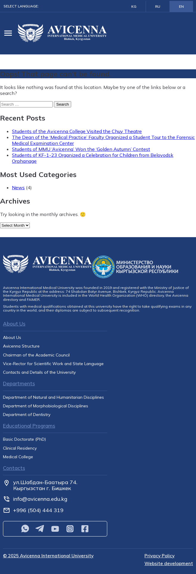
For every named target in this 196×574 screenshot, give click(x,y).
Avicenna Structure (21, 346)
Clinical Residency (20, 448)
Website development (168, 563)
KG (133, 6)
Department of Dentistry (26, 414)
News (18, 187)
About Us (12, 337)
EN (181, 6)
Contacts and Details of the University (39, 372)
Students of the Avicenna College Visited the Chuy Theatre (77, 131)
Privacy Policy (159, 556)
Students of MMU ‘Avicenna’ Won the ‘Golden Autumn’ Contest (81, 149)
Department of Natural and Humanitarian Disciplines (53, 397)
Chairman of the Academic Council (36, 355)
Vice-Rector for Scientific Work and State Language (53, 364)
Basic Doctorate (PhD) (24, 439)
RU (157, 6)
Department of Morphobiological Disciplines (45, 406)
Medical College (18, 457)
